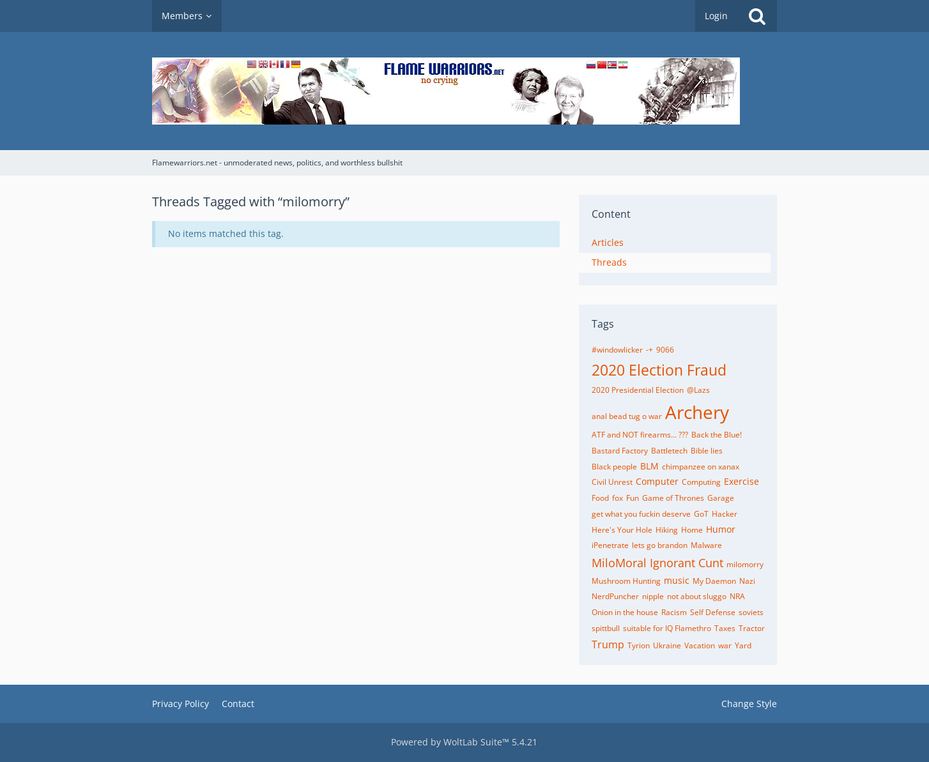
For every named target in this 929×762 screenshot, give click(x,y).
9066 (665, 349)
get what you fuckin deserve (641, 513)
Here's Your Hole (622, 529)
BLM (649, 466)
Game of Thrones (673, 497)
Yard (743, 645)
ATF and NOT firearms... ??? (640, 434)
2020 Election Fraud (659, 370)
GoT (701, 513)
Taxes (724, 628)
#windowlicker (617, 349)
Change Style (749, 703)
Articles (608, 242)
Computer (657, 481)
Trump (608, 644)
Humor (720, 529)
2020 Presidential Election (638, 390)
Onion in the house (625, 612)
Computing (701, 481)
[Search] (757, 16)
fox (617, 497)
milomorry (745, 564)
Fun (632, 497)
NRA (737, 596)
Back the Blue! (716, 434)
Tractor (752, 628)
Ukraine (667, 645)
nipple (653, 596)
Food (600, 497)
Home (692, 529)
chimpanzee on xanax (700, 466)
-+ (649, 349)
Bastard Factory (620, 450)
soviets (751, 612)
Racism (674, 612)
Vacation (699, 645)
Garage (720, 497)
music (676, 580)
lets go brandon (659, 545)
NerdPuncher (615, 596)
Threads (609, 262)
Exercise (741, 481)
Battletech (669, 450)
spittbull (606, 628)
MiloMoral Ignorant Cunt (657, 562)
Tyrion (638, 645)
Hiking (667, 529)
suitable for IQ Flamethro (667, 628)
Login (716, 16)
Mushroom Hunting (626, 580)
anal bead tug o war (627, 416)
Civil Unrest (612, 481)
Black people (614, 466)
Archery (697, 412)
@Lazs (698, 390)
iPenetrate (610, 545)
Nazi (747, 580)
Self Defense (712, 612)
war (725, 645)
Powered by (464, 742)
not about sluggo (696, 596)
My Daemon (714, 580)
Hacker (724, 513)
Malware (706, 545)
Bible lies (707, 450)
